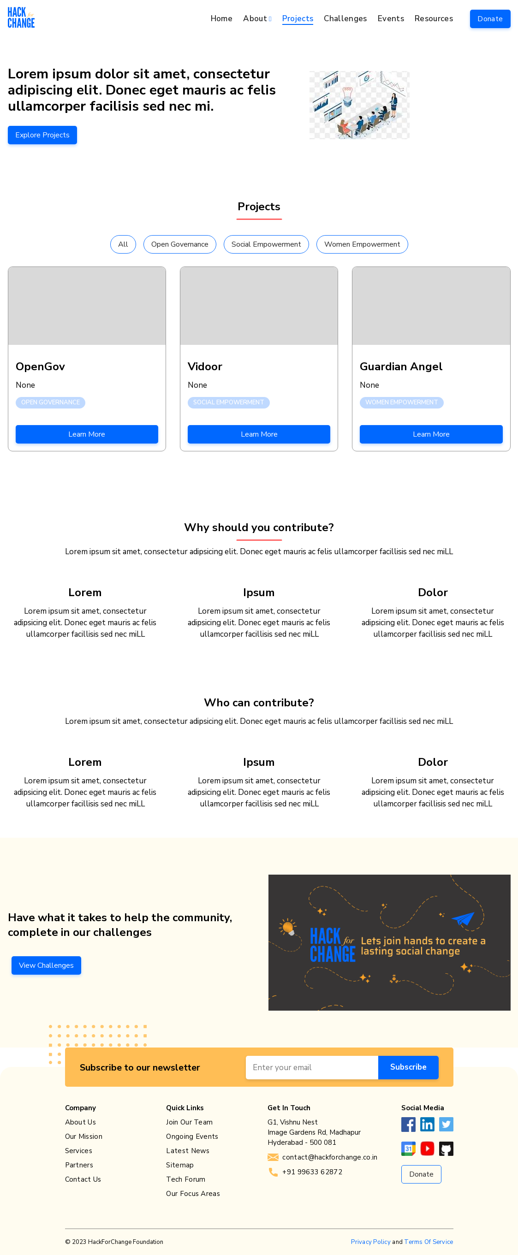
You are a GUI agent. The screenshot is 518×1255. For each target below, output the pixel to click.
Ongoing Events (192, 1136)
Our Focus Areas (193, 1193)
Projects (298, 18)
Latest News (187, 1150)
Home (221, 18)
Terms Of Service (428, 1242)
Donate (490, 19)
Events (391, 18)
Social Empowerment (266, 244)
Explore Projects (42, 135)
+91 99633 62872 (305, 1172)
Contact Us (83, 1179)
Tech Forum (185, 1179)
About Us (80, 1122)
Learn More (86, 434)
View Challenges (46, 965)
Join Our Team (189, 1122)
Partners (79, 1165)
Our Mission (83, 1136)
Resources (434, 18)
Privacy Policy (371, 1242)
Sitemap (180, 1165)
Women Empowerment (362, 244)
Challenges (345, 18)
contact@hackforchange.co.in (322, 1157)
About (255, 18)
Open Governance (179, 244)
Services (78, 1150)
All (123, 244)
